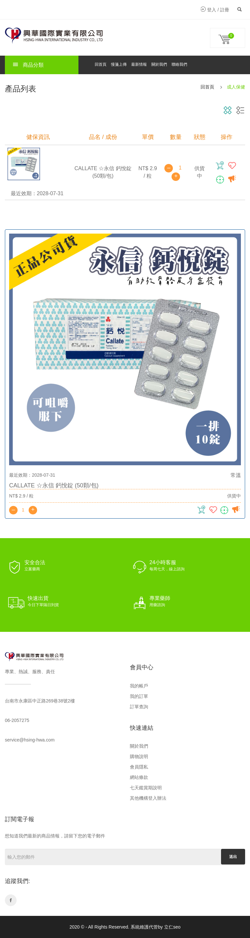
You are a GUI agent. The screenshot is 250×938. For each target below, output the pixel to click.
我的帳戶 (139, 685)
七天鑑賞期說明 (146, 787)
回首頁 (100, 64)
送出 (233, 856)
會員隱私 (139, 766)
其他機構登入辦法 (148, 798)
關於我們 (159, 64)
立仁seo (172, 927)
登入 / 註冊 (215, 9)
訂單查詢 (139, 706)
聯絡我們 (179, 64)
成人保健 (236, 86)
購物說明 (139, 756)
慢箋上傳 (119, 64)
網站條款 (139, 777)
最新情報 (139, 64)
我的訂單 (139, 696)
